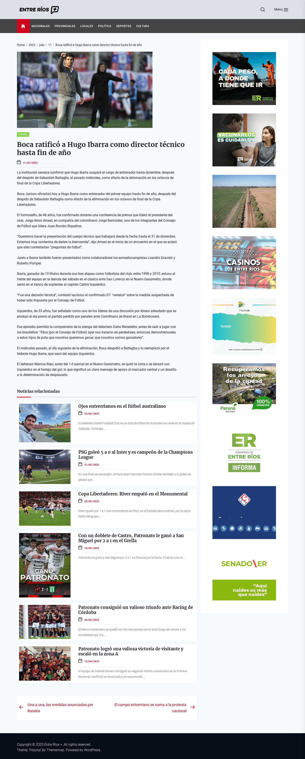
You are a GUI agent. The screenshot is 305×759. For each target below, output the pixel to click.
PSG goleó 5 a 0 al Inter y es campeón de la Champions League (135, 454)
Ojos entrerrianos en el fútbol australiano (122, 406)
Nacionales (41, 26)
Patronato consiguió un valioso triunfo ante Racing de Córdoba (135, 610)
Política (104, 26)
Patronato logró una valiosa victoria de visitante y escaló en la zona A (130, 651)
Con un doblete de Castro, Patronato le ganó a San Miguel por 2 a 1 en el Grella (131, 538)
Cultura (142, 26)
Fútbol (23, 134)
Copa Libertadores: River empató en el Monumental (133, 493)
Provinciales (65, 26)
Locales (86, 26)
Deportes (123, 26)
